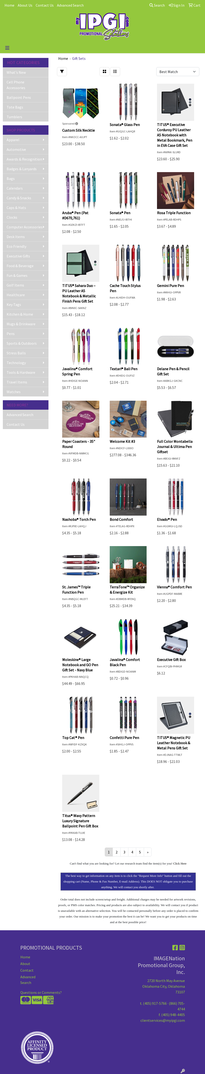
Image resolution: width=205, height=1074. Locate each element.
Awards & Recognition (24, 159)
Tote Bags (15, 107)
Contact (27, 970)
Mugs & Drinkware (21, 324)
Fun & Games (17, 275)
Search (157, 5)
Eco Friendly (16, 246)
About (25, 963)
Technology (16, 362)
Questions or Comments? (41, 992)
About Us (25, 5)
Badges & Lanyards (22, 168)
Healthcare (16, 294)
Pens (11, 333)
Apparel (13, 139)
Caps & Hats (16, 207)
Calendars (15, 188)
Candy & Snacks (19, 198)
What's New (16, 72)
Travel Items (17, 382)
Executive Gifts (18, 256)
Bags (11, 178)
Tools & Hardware (21, 372)
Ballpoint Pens (19, 97)
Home (9, 5)
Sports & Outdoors (22, 343)
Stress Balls (16, 353)
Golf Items (15, 285)
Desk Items (16, 236)
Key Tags (14, 304)
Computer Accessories (25, 227)
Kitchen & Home (20, 314)
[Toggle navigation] (7, 48)
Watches (14, 391)
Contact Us (45, 5)
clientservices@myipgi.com (162, 1020)
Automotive (16, 149)
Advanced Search (70, 5)
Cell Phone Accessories (16, 85)
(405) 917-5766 (155, 1003)
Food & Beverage (20, 265)
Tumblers (14, 116)
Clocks (12, 217)
